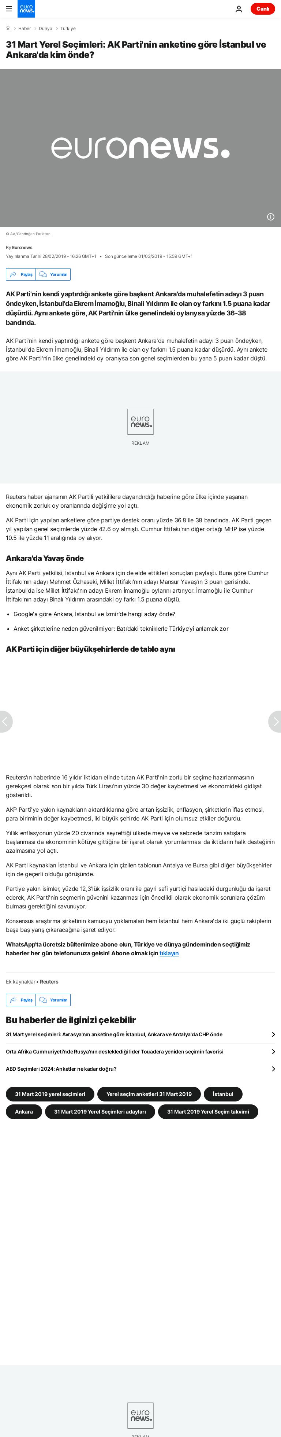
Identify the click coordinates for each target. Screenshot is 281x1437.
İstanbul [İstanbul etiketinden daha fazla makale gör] (223, 1094)
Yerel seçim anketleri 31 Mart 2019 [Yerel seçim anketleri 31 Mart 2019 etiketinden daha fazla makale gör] (149, 1094)
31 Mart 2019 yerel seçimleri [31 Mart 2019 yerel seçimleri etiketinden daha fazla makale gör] (50, 1094)
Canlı (262, 8)
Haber (24, 28)
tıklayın (169, 953)
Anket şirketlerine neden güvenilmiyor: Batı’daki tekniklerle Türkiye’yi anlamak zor (121, 628)
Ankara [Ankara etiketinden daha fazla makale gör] (24, 1111)
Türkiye (68, 28)
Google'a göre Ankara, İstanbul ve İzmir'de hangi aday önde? (94, 614)
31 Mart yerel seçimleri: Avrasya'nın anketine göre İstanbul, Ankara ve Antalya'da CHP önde (114, 1034)
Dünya (45, 28)
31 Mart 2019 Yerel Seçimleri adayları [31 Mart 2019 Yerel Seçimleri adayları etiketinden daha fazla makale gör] (100, 1111)
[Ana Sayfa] (8, 28)
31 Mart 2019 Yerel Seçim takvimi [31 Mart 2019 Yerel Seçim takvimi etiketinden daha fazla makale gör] (208, 1111)
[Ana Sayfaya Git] (26, 9)
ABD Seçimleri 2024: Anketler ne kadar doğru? (61, 1069)
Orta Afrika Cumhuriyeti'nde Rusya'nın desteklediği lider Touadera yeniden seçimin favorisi (115, 1051)
